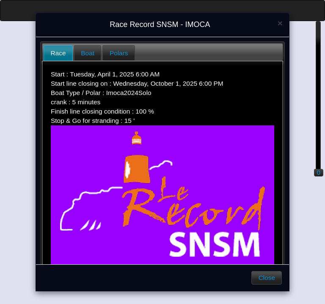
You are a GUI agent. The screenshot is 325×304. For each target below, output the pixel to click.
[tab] (58, 53)
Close (267, 277)
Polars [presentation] (119, 53)
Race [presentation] (58, 53)
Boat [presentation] (87, 53)
